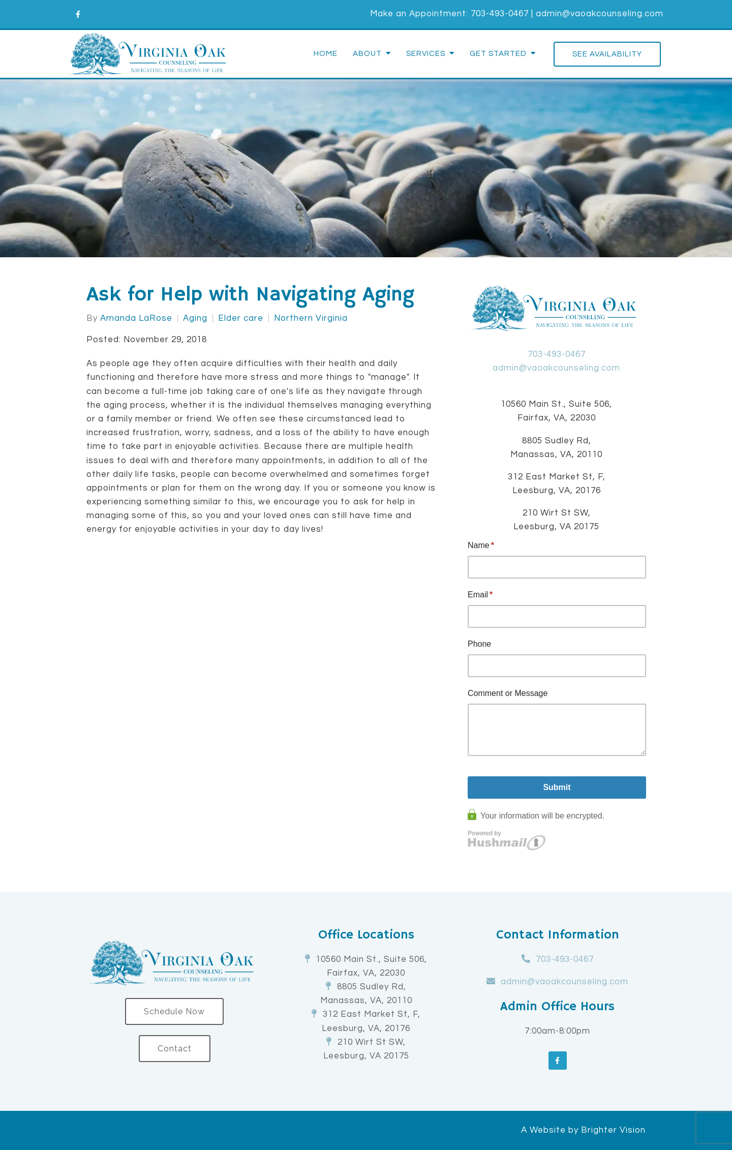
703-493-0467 (500, 13)
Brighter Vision (613, 1130)
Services (425, 53)
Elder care (240, 318)
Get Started (498, 53)
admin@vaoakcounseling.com (599, 13)
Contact (175, 1048)
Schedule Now (174, 1011)
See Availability (607, 54)
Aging (195, 318)
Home (326, 53)
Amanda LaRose (136, 318)
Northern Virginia (311, 318)
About (367, 53)
